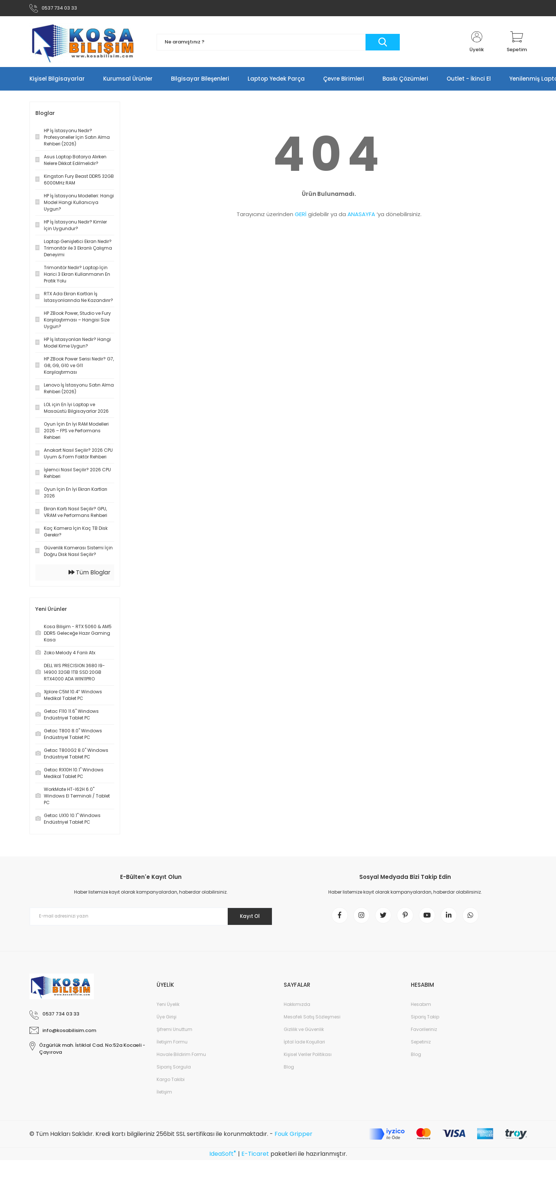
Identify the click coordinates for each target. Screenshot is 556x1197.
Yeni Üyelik (168, 1007)
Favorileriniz (424, 1032)
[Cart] (517, 43)
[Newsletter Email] (151, 918)
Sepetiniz (421, 1045)
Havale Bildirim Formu (181, 1058)
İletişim (164, 1095)
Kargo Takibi (171, 1083)
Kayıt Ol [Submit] (247, 917)
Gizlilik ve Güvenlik (304, 1032)
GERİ (301, 215)
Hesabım (421, 1007)
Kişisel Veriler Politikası (308, 1058)
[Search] (278, 43)
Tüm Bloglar (90, 574)
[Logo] (84, 43)
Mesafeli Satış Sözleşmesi (312, 1020)
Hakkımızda (297, 1007)
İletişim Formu (172, 1045)
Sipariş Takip (425, 1020)
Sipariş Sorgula (174, 1070)
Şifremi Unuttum (174, 1032)
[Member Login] (477, 43)
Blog (289, 1070)
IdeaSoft (222, 1157)
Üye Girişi (166, 1020)
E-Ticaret (255, 1157)
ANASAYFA (361, 215)
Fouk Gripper (293, 1137)
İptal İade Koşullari (304, 1045)
